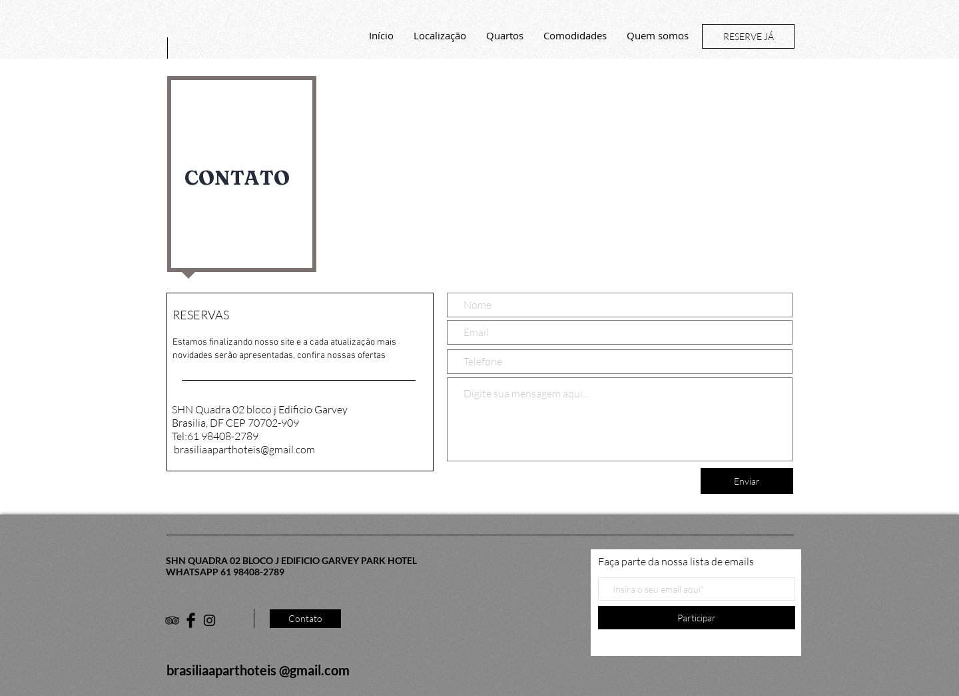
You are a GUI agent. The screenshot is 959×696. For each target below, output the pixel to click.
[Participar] (696, 617)
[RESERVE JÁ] (748, 36)
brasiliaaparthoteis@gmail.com (244, 449)
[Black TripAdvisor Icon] (172, 620)
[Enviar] (747, 481)
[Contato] (305, 618)
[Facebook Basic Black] (190, 620)
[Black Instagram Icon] (209, 620)
